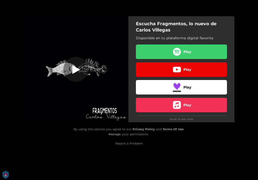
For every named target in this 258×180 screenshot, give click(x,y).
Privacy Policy (144, 129)
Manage (115, 134)
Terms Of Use (173, 129)
